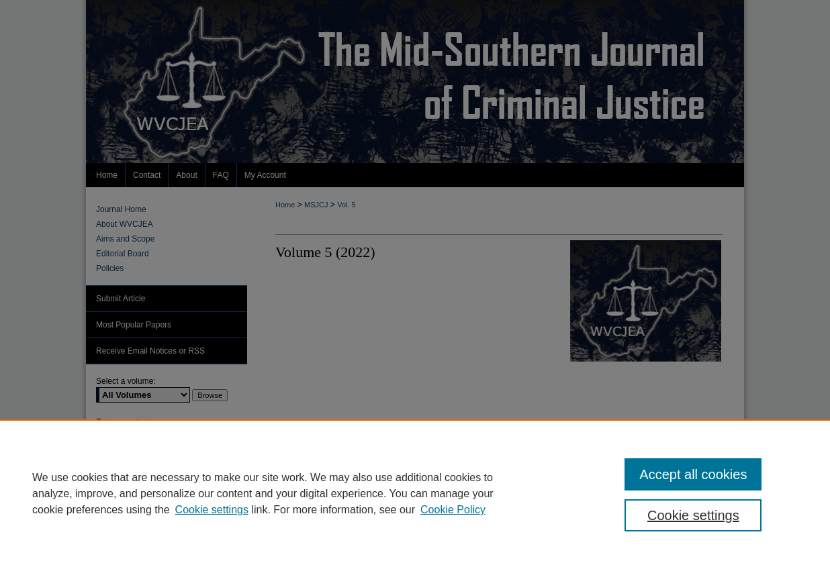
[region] (415, 493)
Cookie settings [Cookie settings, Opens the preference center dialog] (693, 515)
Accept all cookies (693, 474)
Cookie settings (211, 509)
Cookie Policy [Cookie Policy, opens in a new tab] (453, 509)
